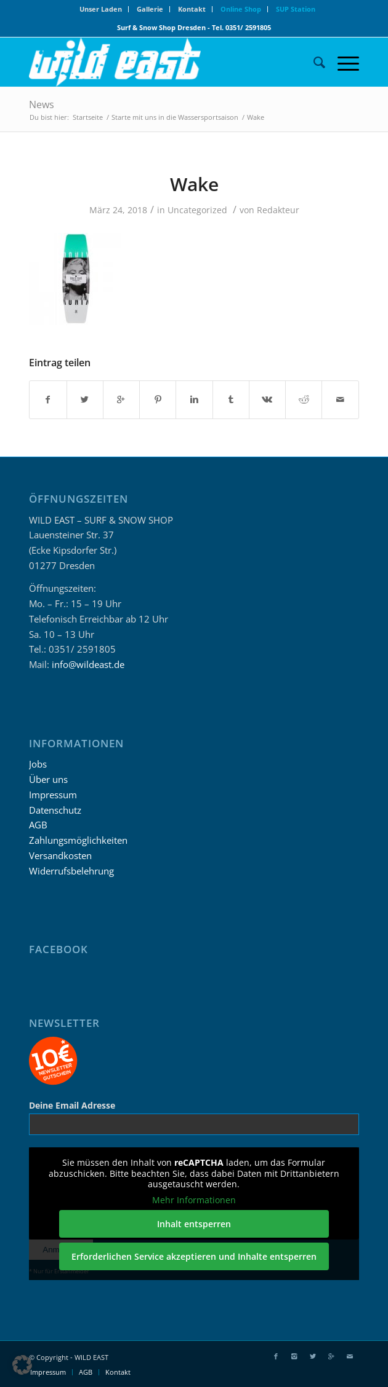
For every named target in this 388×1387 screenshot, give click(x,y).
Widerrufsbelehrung (71, 871)
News (41, 104)
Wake (194, 184)
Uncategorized (197, 210)
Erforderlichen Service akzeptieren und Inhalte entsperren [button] (194, 1256)
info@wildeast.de (88, 664)
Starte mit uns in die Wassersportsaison (174, 117)
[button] (22, 1365)
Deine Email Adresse (72, 1105)
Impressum (53, 794)
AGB (38, 825)
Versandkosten (60, 855)
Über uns (48, 779)
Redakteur (278, 210)
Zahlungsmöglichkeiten (78, 840)
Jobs (38, 764)
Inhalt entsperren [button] (194, 1224)
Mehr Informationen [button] (194, 1199)
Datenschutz (55, 810)
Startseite (88, 117)
